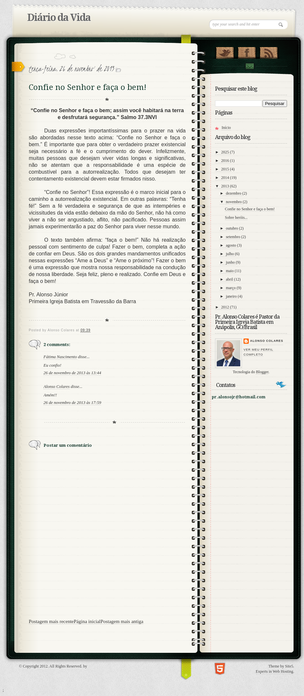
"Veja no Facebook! (247, 51)
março (231, 288)
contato (249, 66)
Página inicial (87, 621)
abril (230, 279)
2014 (225, 177)
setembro (233, 237)
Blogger (262, 372)
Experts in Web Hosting (274, 671)
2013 (225, 186)
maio (230, 271)
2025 (225, 152)
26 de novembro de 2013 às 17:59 (72, 402)
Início (226, 127)
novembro (234, 202)
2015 (225, 169)
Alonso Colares (56, 386)
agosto (231, 245)
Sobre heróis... (236, 217)
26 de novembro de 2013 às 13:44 (72, 372)
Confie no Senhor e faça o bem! (250, 209)
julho (230, 254)
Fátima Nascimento (60, 356)
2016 (225, 160)
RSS (268, 51)
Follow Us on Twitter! (225, 51)
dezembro (234, 193)
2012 (225, 307)
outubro (232, 228)
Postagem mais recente (51, 621)
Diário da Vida (59, 17)
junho (231, 262)
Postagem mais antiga (122, 621)
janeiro (232, 296)
